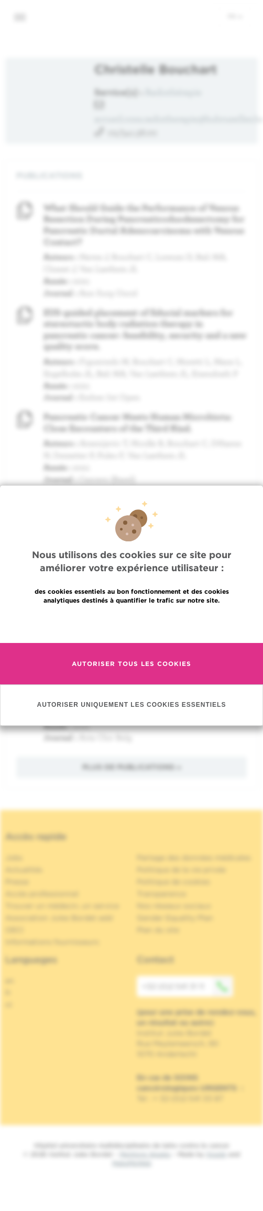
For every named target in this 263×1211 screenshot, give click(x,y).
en (9, 980)
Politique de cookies (173, 881)
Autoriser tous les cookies (131, 664)
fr (235, 16)
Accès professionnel (42, 894)
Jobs (14, 857)
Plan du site (158, 930)
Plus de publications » (131, 767)
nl (8, 1005)
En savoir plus (132, 623)
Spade (216, 1154)
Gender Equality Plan (175, 918)
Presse (17, 881)
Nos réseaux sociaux (174, 906)
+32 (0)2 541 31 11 (187, 986)
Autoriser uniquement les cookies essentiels (131, 704)
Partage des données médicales (194, 857)
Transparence (161, 894)
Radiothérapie (173, 91)
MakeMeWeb (131, 1163)
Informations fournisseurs (52, 942)
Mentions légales (145, 1154)
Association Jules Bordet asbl (59, 918)
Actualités (23, 869)
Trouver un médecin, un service (62, 906)
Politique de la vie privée (181, 869)
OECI (14, 930)
